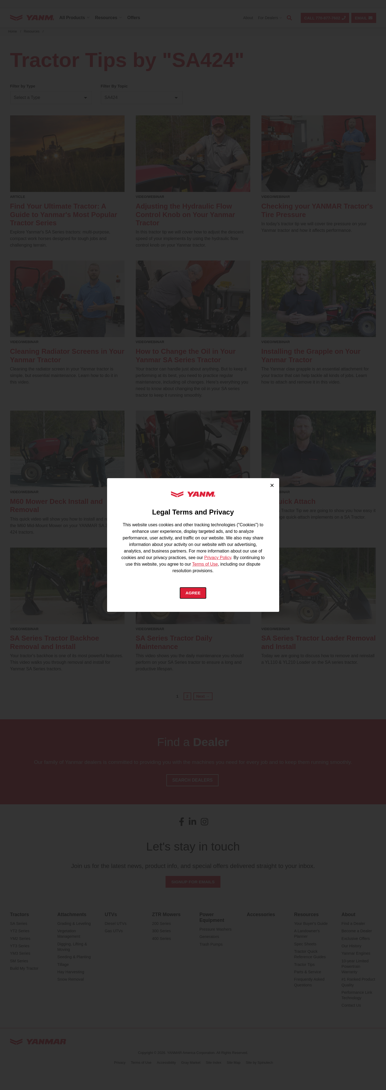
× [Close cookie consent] (272, 485)
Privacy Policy (217, 557)
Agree (193, 593)
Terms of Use (205, 564)
